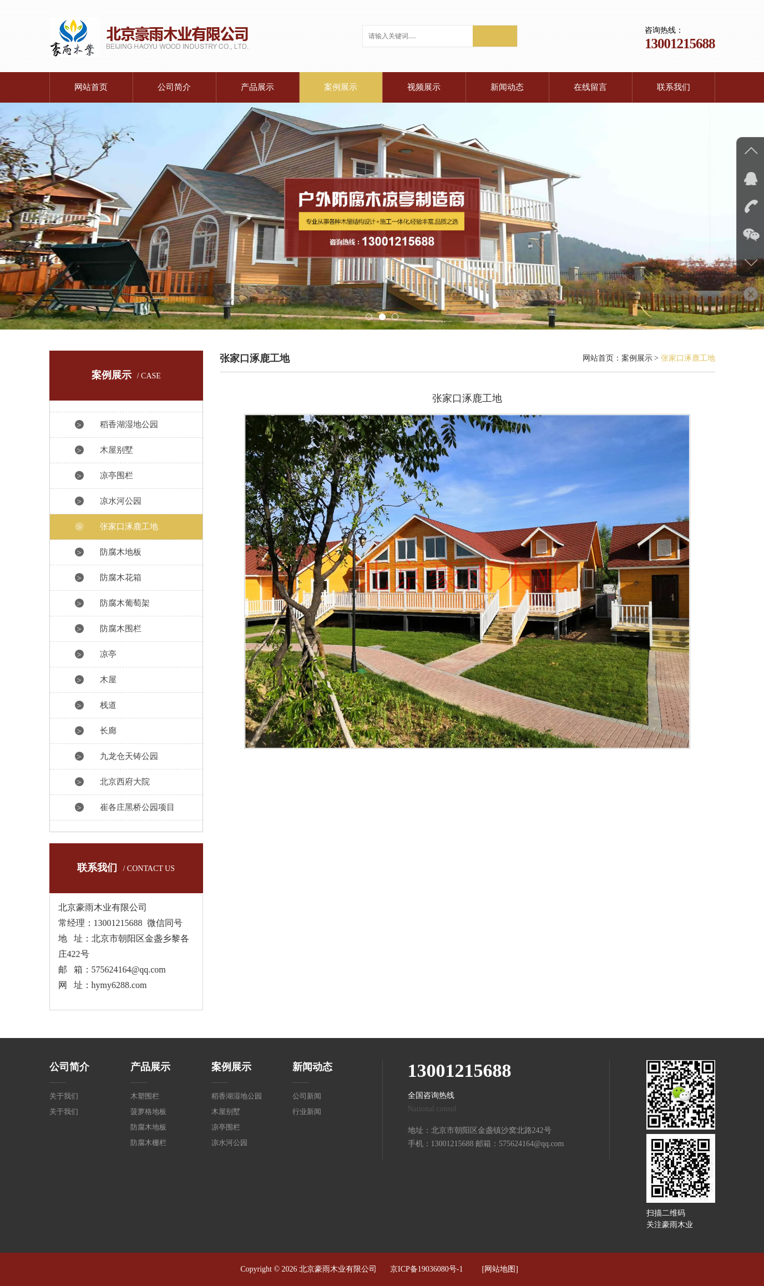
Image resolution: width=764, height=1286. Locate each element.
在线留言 (590, 87)
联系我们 (673, 87)
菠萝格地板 (148, 1111)
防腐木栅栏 (148, 1142)
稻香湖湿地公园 (129, 424)
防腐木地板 (120, 552)
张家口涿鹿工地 (129, 526)
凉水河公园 (120, 501)
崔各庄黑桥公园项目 (137, 807)
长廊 (108, 730)
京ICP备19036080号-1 (426, 1269)
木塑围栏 (144, 1096)
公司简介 (174, 87)
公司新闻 (306, 1096)
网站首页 (91, 87)
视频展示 (424, 87)
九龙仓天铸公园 (129, 756)
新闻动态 (507, 87)
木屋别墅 (116, 449)
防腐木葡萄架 (125, 603)
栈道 (108, 705)
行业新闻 (306, 1111)
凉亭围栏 (116, 475)
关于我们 (63, 1096)
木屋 (108, 679)
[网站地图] (500, 1269)
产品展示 (257, 87)
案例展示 (340, 87)
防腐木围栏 (120, 628)
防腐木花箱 (120, 577)
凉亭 (108, 654)
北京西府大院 (125, 781)
